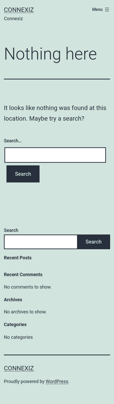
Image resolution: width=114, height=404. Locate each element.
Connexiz (19, 9)
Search (11, 230)
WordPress (57, 381)
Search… (13, 140)
